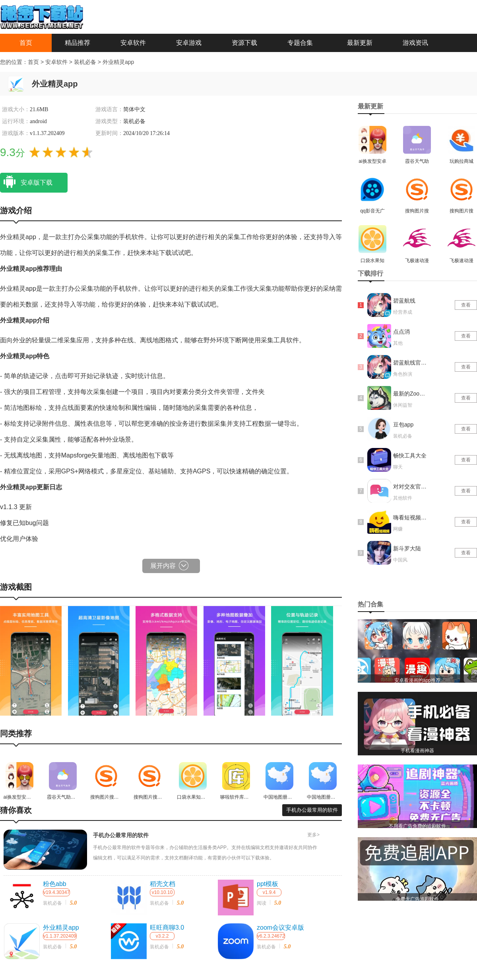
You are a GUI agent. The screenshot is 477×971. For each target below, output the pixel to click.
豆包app (403, 424)
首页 (25, 42)
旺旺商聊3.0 (167, 927)
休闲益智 (402, 405)
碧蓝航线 (404, 300)
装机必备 (86, 62)
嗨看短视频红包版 (410, 517)
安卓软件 (133, 42)
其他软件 (402, 498)
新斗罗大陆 (407, 548)
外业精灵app (118, 62)
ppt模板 (267, 883)
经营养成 (402, 312)
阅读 (261, 903)
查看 (466, 305)
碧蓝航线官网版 (410, 362)
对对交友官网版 (410, 486)
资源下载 (244, 42)
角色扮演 (402, 374)
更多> (313, 835)
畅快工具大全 (410, 455)
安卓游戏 (189, 42)
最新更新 (359, 42)
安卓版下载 (26, 182)
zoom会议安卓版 (280, 927)
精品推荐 (77, 42)
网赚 (398, 529)
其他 (398, 343)
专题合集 (300, 42)
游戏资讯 (415, 42)
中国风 (400, 560)
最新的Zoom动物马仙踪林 (410, 393)
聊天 (398, 467)
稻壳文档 (162, 883)
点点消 (401, 331)
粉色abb (54, 883)
